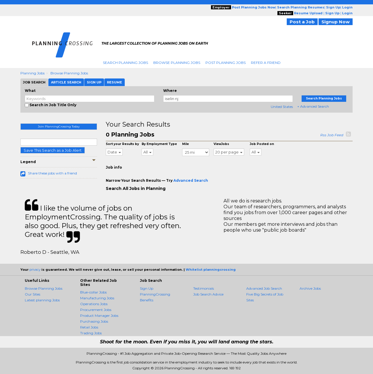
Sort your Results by (122, 144)
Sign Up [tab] (94, 82)
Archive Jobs (310, 288)
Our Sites (32, 294)
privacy (35, 270)
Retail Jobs (89, 327)
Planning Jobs (32, 73)
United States (282, 106)
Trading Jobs (91, 333)
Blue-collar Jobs (93, 292)
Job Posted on (262, 144)
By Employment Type (159, 144)
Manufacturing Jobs (97, 298)
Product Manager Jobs (99, 315)
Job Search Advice (208, 294)
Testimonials (203, 288)
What (30, 90)
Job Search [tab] (34, 82)
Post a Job (302, 22)
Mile (185, 144)
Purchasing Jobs (94, 321)
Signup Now (335, 22)
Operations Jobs (94, 304)
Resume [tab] (114, 82)
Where (170, 90)
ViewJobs (221, 144)
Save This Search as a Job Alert (53, 150)
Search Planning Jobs (125, 62)
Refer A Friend (266, 62)
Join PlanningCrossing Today (59, 126)
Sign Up (146, 288)
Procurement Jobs (95, 309)
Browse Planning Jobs (176, 62)
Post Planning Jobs (225, 62)
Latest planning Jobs (42, 300)
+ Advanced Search (313, 106)
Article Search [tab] (66, 82)
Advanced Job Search (264, 288)
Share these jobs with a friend (52, 173)
